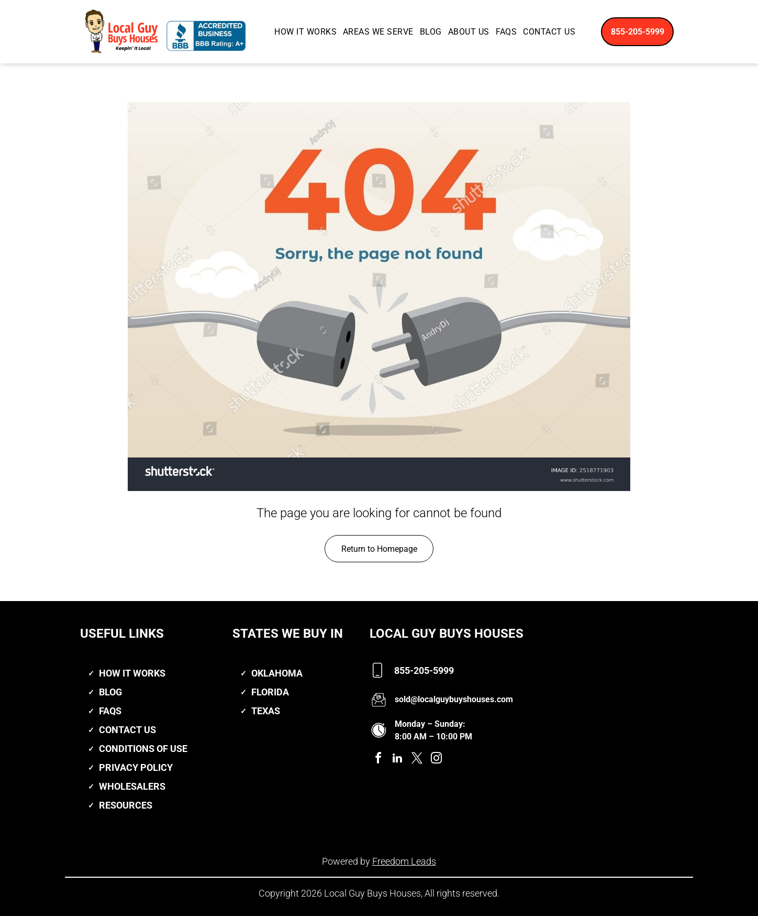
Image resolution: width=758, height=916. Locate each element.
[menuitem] (305, 32)
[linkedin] (397, 759)
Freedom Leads (404, 861)
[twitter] (416, 759)
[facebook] (378, 759)
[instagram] (436, 759)
